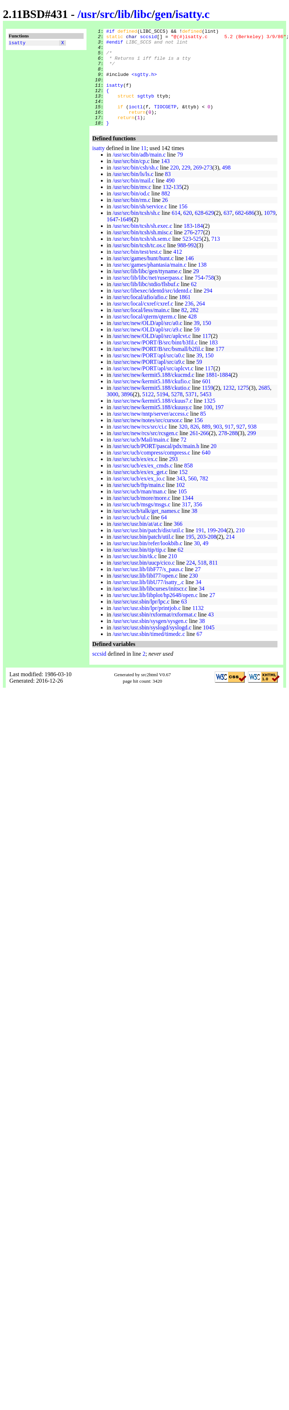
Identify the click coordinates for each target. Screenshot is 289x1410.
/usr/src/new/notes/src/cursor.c (147, 440)
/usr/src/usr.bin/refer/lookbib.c (147, 563)
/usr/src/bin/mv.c (131, 206)
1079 (269, 232)
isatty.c (192, 14)
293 (173, 478)
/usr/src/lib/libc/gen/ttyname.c (147, 291)
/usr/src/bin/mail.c (133, 200)
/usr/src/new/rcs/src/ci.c (139, 446)
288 (233, 452)
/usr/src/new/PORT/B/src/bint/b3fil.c (154, 362)
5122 (148, 414)
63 (184, 621)
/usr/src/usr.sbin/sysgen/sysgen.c (149, 640)
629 (209, 232)
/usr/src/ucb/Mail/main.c (140, 459)
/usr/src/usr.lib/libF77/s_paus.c (147, 589)
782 (204, 498)
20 (214, 465)
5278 (177, 414)
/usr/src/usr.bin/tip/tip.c (139, 569)
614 (176, 232)
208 (212, 556)
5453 (206, 414)
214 (230, 556)
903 (217, 446)
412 (177, 271)
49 (205, 563)
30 (197, 563)
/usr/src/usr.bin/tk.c (134, 576)
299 (251, 452)
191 (200, 550)
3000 (112, 414)
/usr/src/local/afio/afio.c (139, 316)
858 (188, 485)
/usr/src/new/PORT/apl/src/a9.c (148, 381)
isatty (17, 43)
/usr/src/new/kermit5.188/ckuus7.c (152, 420)
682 (239, 232)
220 (174, 187)
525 (197, 258)
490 (170, 200)
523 (186, 258)
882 (165, 213)
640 (206, 472)
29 (196, 291)
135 (177, 206)
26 (165, 219)
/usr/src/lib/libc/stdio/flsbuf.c (145, 303)
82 (184, 329)
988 (181, 265)
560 (192, 498)
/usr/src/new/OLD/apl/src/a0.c (147, 342)
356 (198, 524)
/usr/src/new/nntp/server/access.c (150, 433)
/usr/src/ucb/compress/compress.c (151, 472)
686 (250, 232)
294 (208, 310)
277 (199, 252)
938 (252, 446)
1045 (208, 647)
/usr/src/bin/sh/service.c (139, 226)
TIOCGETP (165, 122)
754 (199, 297)
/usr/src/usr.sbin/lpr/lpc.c (140, 621)
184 (198, 245)
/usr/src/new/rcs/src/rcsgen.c (145, 452)
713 (215, 258)
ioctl (136, 122)
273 (208, 187)
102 (180, 504)
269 (197, 187)
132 (167, 206)
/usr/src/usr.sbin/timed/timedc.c (148, 653)
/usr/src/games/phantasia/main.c (149, 284)
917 (229, 446)
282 (194, 329)
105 (182, 511)
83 (168, 193)
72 (183, 459)
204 (222, 550)
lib (124, 14)
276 (188, 252)
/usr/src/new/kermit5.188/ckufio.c (151, 401)
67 (199, 653)
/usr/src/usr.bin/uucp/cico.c (143, 582)
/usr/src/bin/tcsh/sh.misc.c (142, 252)
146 (189, 278)
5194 (162, 414)
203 (201, 556)
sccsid (148, 38)
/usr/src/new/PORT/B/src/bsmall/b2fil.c (158, 368)
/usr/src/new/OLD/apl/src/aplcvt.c (151, 355)
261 (194, 452)
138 (202, 284)
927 (240, 446)
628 (199, 232)
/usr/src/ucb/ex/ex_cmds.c (142, 485)
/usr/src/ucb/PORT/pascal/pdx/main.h (155, 465)
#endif (114, 45)
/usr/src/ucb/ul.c (131, 537)
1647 (112, 239)
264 (200, 323)
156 (183, 226)
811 (213, 582)
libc (143, 14)
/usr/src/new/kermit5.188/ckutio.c (151, 407)
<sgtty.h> (144, 84)
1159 (207, 407)
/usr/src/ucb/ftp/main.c (138, 504)
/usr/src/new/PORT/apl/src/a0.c (148, 375)
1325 (209, 420)
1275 (243, 407)
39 (197, 342)
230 (193, 595)
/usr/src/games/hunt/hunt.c (142, 278)
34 (198, 601)
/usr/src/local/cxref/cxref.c (142, 323)
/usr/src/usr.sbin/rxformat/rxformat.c (154, 634)
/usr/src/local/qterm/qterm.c (144, 336)
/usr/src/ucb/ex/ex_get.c (139, 491)
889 (206, 446)
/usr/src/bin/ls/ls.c (132, 193)
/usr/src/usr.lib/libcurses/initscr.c (149, 608)
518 (202, 582)
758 (209, 297)
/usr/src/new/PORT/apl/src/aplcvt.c (152, 388)
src (107, 14)
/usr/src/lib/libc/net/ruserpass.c (147, 297)
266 (204, 452)
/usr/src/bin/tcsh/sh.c (136, 232)
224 (190, 582)
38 (194, 530)
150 (207, 342)
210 (240, 550)
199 (211, 550)
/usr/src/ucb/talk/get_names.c (146, 530)
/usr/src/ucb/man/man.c (139, 511)
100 (208, 427)
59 (197, 349)
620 (187, 232)
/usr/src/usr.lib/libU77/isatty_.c (148, 601)
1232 (228, 407)
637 (227, 232)
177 (219, 368)
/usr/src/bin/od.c (131, 213)
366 (178, 543)
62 (194, 303)
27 (198, 589)
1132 (198, 627)
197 (219, 427)
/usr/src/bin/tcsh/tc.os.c (139, 265)
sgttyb (145, 110)
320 (183, 446)
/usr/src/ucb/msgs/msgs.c (141, 524)
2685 (264, 407)
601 (206, 401)
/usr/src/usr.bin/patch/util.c (143, 556)
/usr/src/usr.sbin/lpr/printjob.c (146, 627)
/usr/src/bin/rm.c (131, 219)
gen (163, 14)
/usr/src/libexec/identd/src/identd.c (152, 310)
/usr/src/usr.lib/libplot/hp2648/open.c (154, 614)
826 (194, 446)
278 (222, 452)
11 (143, 167)
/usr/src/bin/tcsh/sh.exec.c (142, 245)
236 (189, 323)
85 (203, 433)
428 (192, 336)
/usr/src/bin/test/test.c (136, 271)
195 (190, 556)
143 (165, 180)
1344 (188, 517)
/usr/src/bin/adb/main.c (138, 174)
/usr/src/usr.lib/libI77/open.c (144, 595)
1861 (185, 316)
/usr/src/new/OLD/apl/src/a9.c (147, 349)
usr (89, 14)
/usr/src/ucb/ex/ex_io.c (138, 498)
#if (110, 32)
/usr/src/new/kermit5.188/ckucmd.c (153, 394)
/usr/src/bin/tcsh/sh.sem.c (141, 258)
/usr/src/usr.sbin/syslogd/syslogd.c (151, 647)
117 (207, 355)
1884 (225, 394)
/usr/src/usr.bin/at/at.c (137, 543)
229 (186, 187)
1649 (126, 239)
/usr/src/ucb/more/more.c (141, 517)
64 (164, 537)
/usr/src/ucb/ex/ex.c (134, 478)
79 (180, 174)
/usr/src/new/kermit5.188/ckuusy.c (152, 427)
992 (192, 265)
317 (186, 524)
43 (211, 634)
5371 (191, 414)
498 (226, 187)
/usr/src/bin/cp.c (131, 180)
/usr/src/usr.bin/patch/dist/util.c (148, 550)
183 (188, 245)
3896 (127, 414)
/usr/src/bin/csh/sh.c (135, 187)
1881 (211, 394)
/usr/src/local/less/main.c (141, 329)
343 (181, 498)
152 (183, 491)
